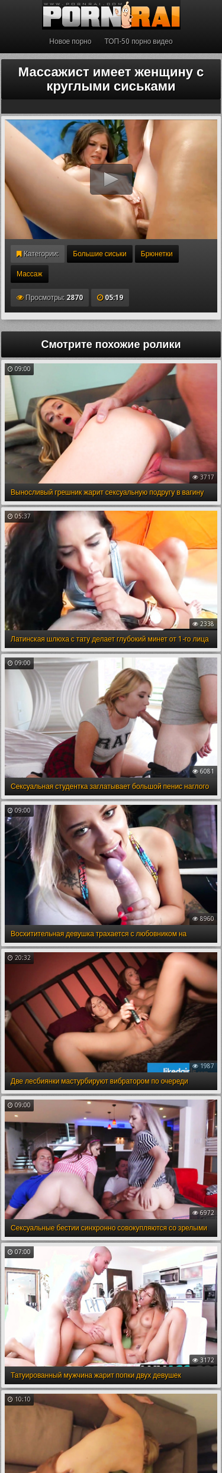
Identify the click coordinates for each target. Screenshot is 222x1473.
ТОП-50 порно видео (138, 41)
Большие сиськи (99, 254)
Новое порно (70, 41)
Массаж (30, 274)
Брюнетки (157, 254)
